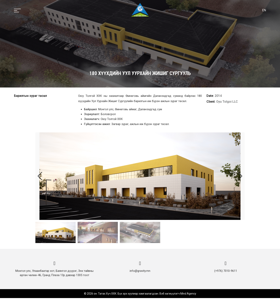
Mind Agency (188, 295)
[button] (240, 176)
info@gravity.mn (140, 273)
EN (264, 10)
